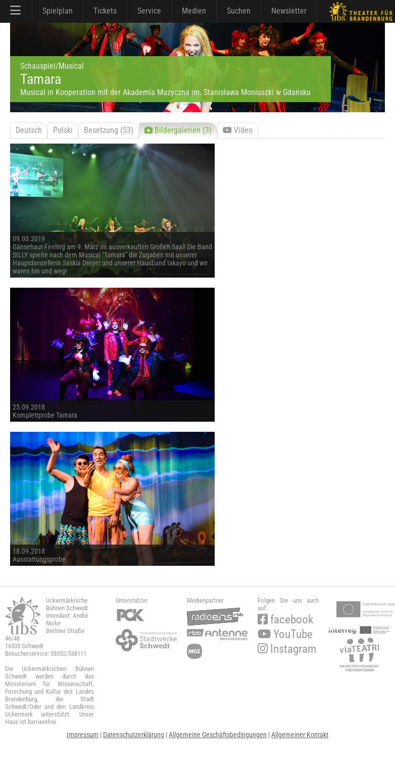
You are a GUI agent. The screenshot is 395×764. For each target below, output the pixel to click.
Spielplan (57, 11)
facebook (285, 619)
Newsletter (289, 11)
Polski (63, 130)
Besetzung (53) (108, 130)
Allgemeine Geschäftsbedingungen (218, 735)
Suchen (239, 11)
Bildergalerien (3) (178, 130)
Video (238, 130)
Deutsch (29, 130)
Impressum (82, 735)
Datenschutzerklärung (133, 735)
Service (149, 11)
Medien (194, 11)
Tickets (105, 11)
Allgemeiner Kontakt (299, 735)
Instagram (287, 649)
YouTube (285, 634)
